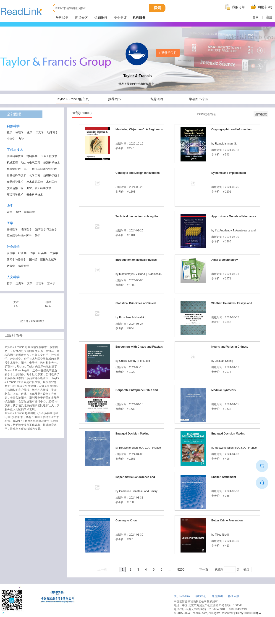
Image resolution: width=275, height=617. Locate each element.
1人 (16, 306)
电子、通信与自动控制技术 (40, 169)
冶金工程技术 (49, 156)
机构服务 (139, 17)
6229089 (36, 321)
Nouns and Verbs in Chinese (229, 346)
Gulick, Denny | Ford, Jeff (134, 360)
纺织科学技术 (51, 175)
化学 (29, 132)
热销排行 (100, 17)
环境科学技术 (15, 194)
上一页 (102, 569)
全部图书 (14, 114)
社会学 (42, 253)
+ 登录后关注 (167, 53)
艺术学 (51, 283)
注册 (269, 17)
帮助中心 (200, 596)
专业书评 (120, 17)
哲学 (9, 283)
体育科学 (23, 266)
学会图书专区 (198, 99)
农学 (9, 212)
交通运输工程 (15, 188)
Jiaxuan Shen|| (224, 360)
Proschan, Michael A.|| (132, 317)
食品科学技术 (15, 181)
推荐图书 (114, 99)
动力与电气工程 (30, 162)
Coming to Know (126, 520)
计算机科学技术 (16, 175)
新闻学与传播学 (16, 259)
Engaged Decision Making (132, 433)
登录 (255, 17)
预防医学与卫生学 (46, 229)
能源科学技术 (51, 162)
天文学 (40, 132)
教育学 (11, 266)
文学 (29, 283)
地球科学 (52, 132)
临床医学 (26, 229)
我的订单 (234, 7)
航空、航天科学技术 (38, 188)
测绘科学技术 (15, 156)
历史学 (20, 283)
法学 (32, 253)
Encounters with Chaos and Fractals (139, 346)
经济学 (22, 253)
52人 (48, 306)
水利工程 (51, 181)
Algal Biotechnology (224, 259)
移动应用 (233, 596)
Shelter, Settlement (223, 477)
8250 (180, 569)
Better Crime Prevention (227, 520)
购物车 (260, 7)
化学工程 (34, 175)
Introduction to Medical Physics (136, 259)
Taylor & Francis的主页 (72, 99)
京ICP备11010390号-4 (247, 613)
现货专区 (81, 17)
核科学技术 (14, 169)
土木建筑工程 (34, 181)
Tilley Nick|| (222, 534)
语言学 (40, 283)
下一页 (203, 569)
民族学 (54, 253)
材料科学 (31, 156)
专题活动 (156, 99)
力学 (21, 138)
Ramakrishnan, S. (226, 143)
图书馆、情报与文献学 (43, 259)
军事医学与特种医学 (19, 235)
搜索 (157, 8)
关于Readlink (182, 596)
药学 (37, 235)
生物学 (11, 138)
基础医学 (12, 229)
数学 (9, 132)
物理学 (20, 132)
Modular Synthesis (223, 390)
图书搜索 (261, 114)
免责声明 (217, 596)
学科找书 (62, 17)
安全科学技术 (34, 194)
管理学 (11, 253)
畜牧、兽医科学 (25, 212)
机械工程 (12, 162)
